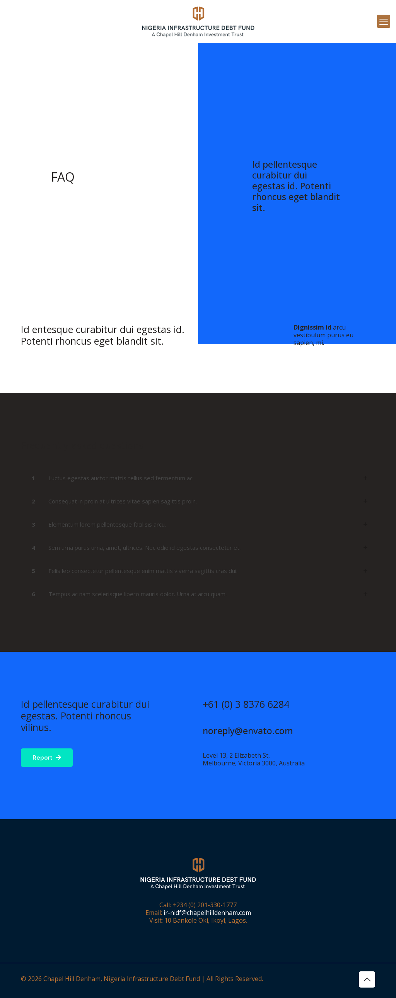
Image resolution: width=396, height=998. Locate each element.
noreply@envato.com (248, 730)
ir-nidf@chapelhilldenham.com (207, 912)
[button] (198, 478)
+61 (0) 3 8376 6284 (246, 704)
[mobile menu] (383, 21)
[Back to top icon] (367, 979)
